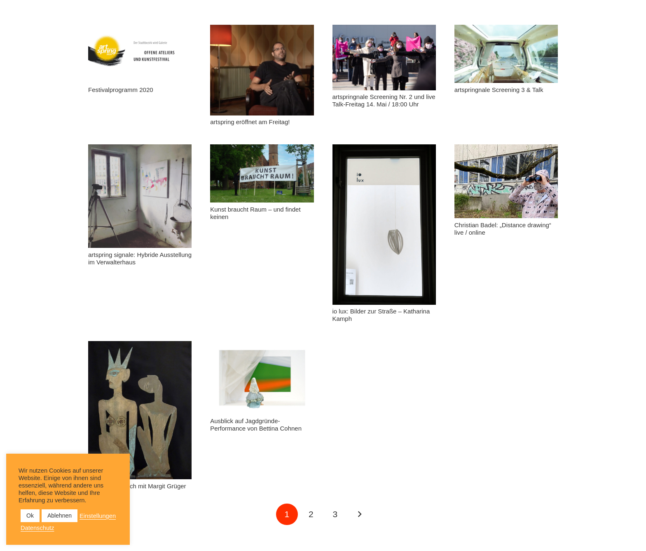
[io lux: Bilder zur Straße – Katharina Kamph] (384, 224)
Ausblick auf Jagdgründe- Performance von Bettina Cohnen (256, 424)
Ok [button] (30, 515)
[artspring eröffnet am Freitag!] (262, 70)
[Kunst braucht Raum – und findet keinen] (262, 173)
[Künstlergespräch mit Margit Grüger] (140, 410)
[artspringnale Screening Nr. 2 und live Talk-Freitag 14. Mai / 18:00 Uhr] (384, 57)
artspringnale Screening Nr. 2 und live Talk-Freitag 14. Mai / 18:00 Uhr (383, 100)
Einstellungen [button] (98, 516)
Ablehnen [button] (59, 515)
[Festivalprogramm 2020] (140, 54)
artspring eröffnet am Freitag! (250, 121)
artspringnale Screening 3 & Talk (498, 89)
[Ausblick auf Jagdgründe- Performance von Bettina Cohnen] (262, 377)
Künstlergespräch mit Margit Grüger (137, 486)
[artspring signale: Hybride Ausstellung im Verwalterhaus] (140, 196)
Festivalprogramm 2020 (120, 89)
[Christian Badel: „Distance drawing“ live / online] (506, 181)
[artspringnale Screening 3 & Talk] (506, 54)
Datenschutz (37, 528)
